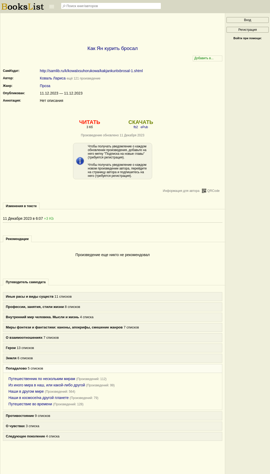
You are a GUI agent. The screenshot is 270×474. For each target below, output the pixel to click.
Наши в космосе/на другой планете (38, 398)
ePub (144, 127)
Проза (45, 86)
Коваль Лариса (53, 78)
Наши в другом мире (26, 391)
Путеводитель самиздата (26, 282)
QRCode (213, 191)
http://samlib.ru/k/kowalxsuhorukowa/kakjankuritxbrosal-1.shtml (91, 71)
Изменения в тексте (21, 206)
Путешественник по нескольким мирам (41, 379)
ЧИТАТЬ (89, 122)
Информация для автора (181, 191)
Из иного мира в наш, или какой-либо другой (46, 385)
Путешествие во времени (30, 404)
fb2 (136, 127)
